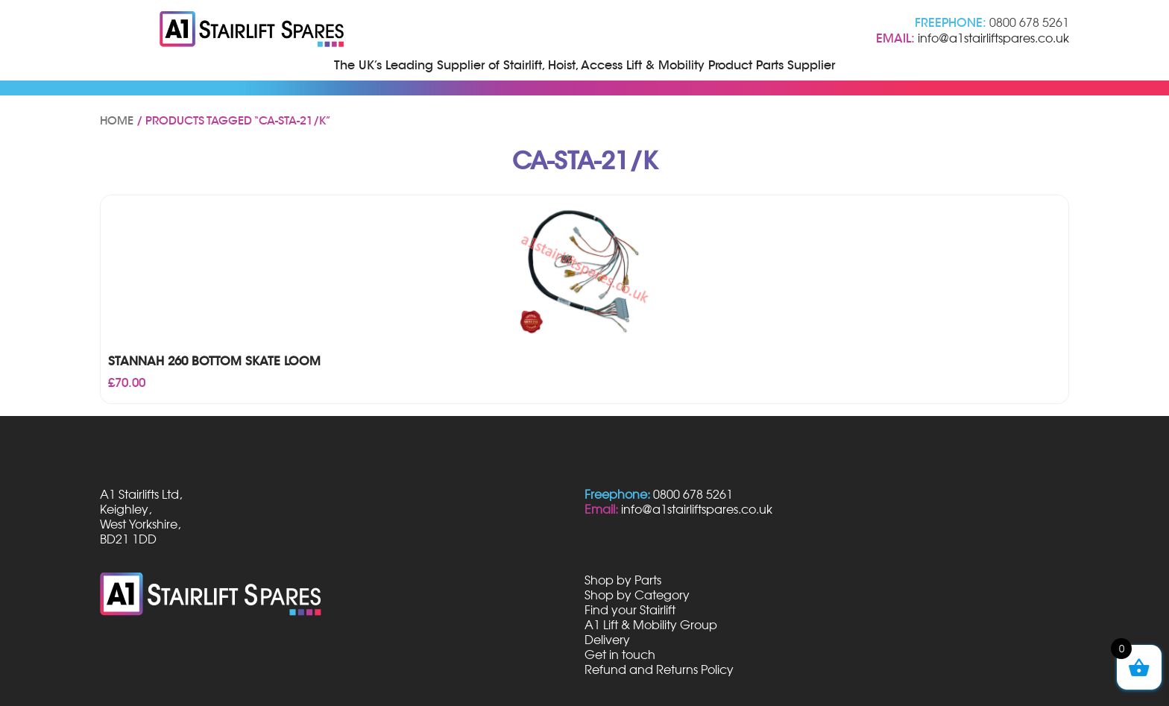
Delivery (607, 639)
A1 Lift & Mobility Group (650, 624)
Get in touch (619, 654)
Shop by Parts (622, 580)
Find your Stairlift (629, 609)
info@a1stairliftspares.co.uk (993, 38)
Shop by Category (637, 594)
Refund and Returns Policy (659, 669)
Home (116, 120)
